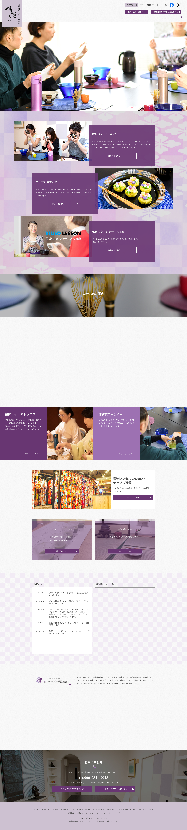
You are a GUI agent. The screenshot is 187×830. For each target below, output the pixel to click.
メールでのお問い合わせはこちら (72, 789)
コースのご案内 (100, 18)
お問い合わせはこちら (136, 12)
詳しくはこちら (114, 156)
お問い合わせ (82, 814)
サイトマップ (114, 814)
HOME (58, 18)
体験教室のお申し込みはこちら (166, 12)
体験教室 (133, 18)
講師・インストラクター (118, 18)
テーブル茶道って (84, 18)
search (181, 18)
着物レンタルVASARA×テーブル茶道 (154, 18)
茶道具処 (174, 18)
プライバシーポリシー (98, 814)
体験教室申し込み (113, 810)
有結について (69, 18)
